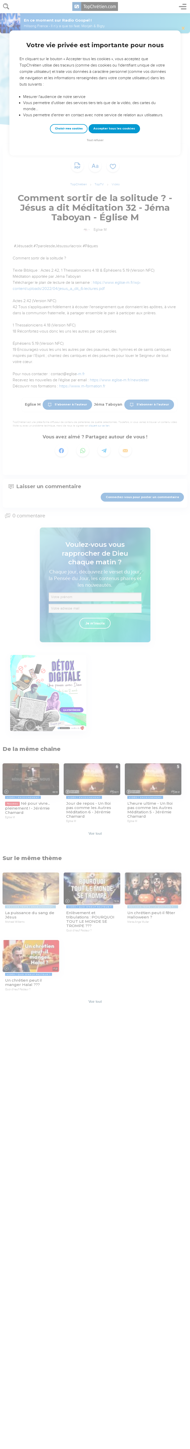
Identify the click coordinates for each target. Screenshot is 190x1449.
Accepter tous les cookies (114, 128)
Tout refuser (95, 140)
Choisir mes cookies (69, 128)
